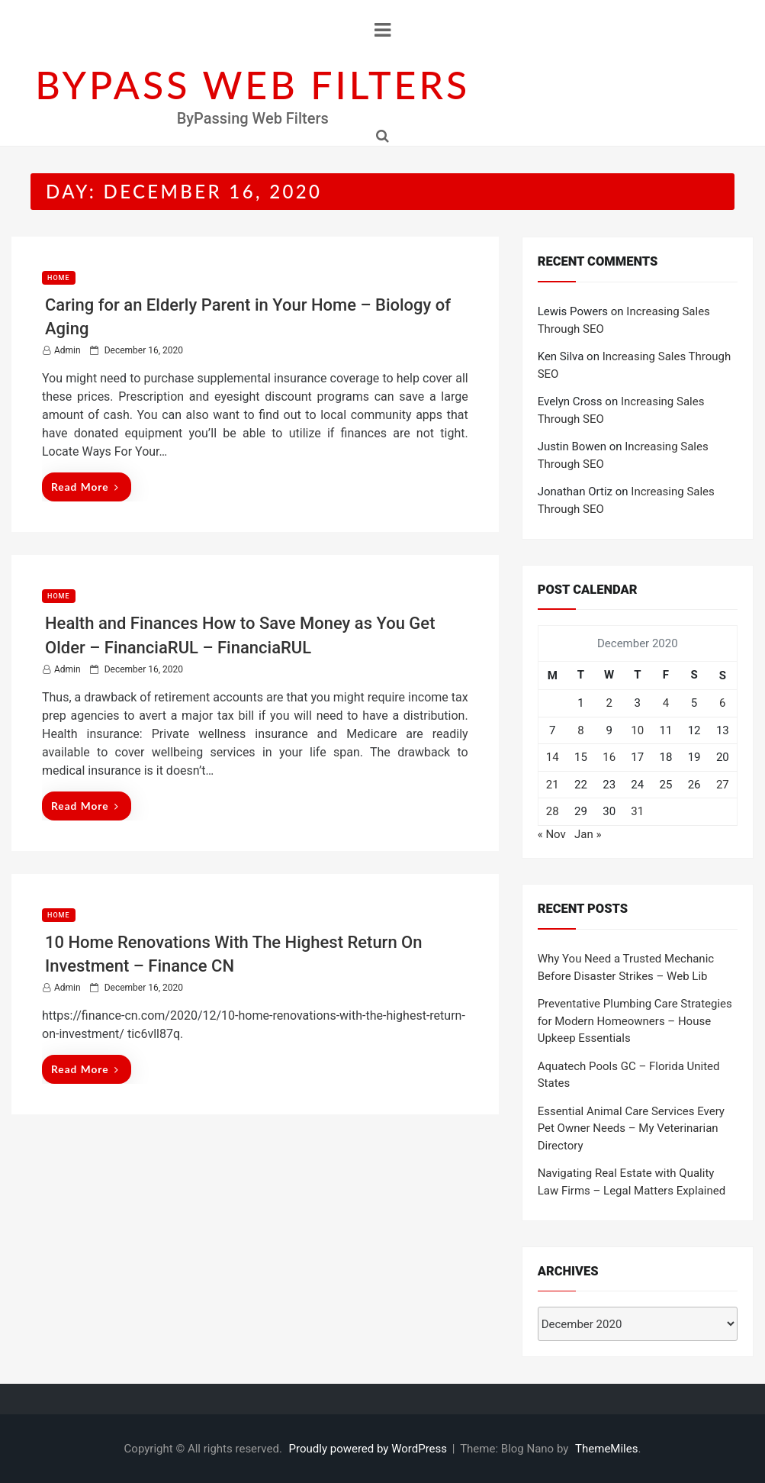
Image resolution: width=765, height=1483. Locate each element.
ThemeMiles (606, 1449)
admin (67, 350)
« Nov (552, 834)
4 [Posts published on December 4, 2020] (666, 703)
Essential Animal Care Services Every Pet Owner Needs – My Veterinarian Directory (631, 1128)
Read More (85, 486)
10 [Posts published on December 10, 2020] (637, 730)
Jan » (587, 834)
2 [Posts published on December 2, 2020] (609, 703)
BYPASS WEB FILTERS (252, 85)
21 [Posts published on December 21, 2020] (552, 784)
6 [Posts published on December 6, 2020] (722, 703)
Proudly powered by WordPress (369, 1449)
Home (58, 278)
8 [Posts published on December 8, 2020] (580, 730)
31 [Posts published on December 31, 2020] (637, 811)
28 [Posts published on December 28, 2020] (552, 811)
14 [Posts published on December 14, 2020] (552, 757)
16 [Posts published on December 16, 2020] (609, 757)
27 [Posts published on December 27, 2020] (722, 784)
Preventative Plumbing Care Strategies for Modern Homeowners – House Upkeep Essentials (635, 1021)
